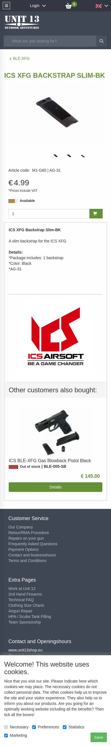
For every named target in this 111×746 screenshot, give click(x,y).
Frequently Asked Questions (32, 544)
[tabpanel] (55, 156)
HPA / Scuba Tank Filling (29, 616)
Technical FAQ (21, 600)
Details (56, 487)
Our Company (20, 527)
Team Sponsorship (24, 622)
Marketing (15, 735)
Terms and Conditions (27, 560)
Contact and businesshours (32, 555)
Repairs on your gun (26, 538)
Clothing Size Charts (26, 605)
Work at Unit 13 (21, 588)
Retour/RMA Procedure (28, 532)
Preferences (45, 727)
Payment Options (23, 549)
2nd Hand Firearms (25, 594)
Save (98, 737)
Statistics (73, 727)
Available (27, 201)
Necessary (16, 727)
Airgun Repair (20, 611)
